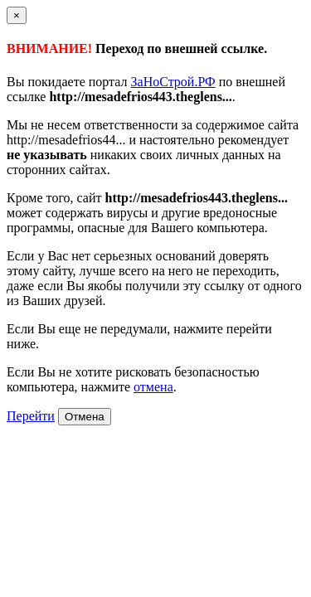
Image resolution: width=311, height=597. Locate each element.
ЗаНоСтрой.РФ (173, 82)
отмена (153, 387)
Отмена (84, 416)
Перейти (31, 416)
